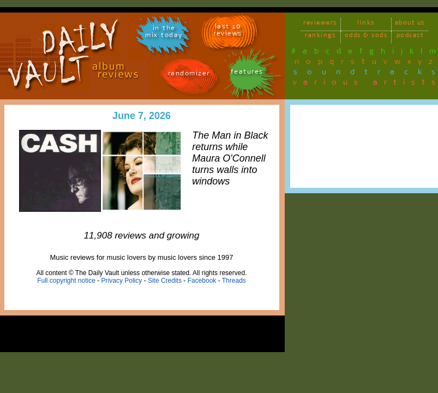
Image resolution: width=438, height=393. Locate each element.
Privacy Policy (121, 280)
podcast (410, 37)
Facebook (202, 280)
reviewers (320, 24)
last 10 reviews (227, 31)
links (366, 24)
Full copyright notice (66, 280)
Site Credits (165, 280)
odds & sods (366, 37)
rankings (320, 37)
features (247, 73)
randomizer (189, 75)
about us (410, 24)
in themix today (164, 33)
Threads (234, 280)
